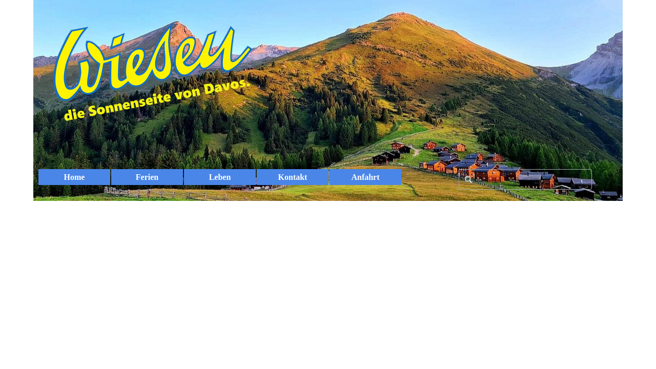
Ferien (147, 177)
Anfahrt (365, 177)
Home (74, 177)
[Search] (525, 179)
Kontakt (293, 177)
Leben (220, 177)
